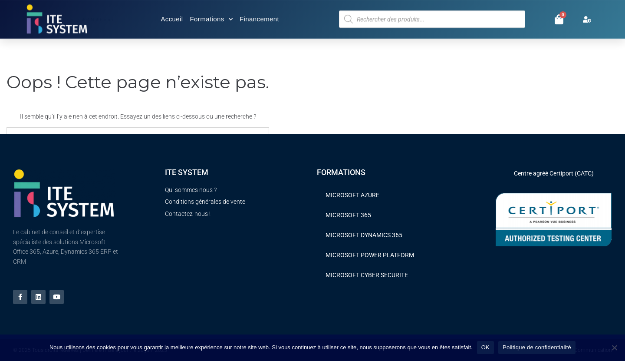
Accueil (172, 17)
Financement (259, 17)
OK (485, 347)
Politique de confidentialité (537, 347)
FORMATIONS (341, 172)
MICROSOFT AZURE (352, 195)
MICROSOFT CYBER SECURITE (367, 275)
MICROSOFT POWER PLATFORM (370, 255)
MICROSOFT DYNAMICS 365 (364, 235)
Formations (211, 17)
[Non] (614, 347)
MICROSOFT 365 (348, 215)
